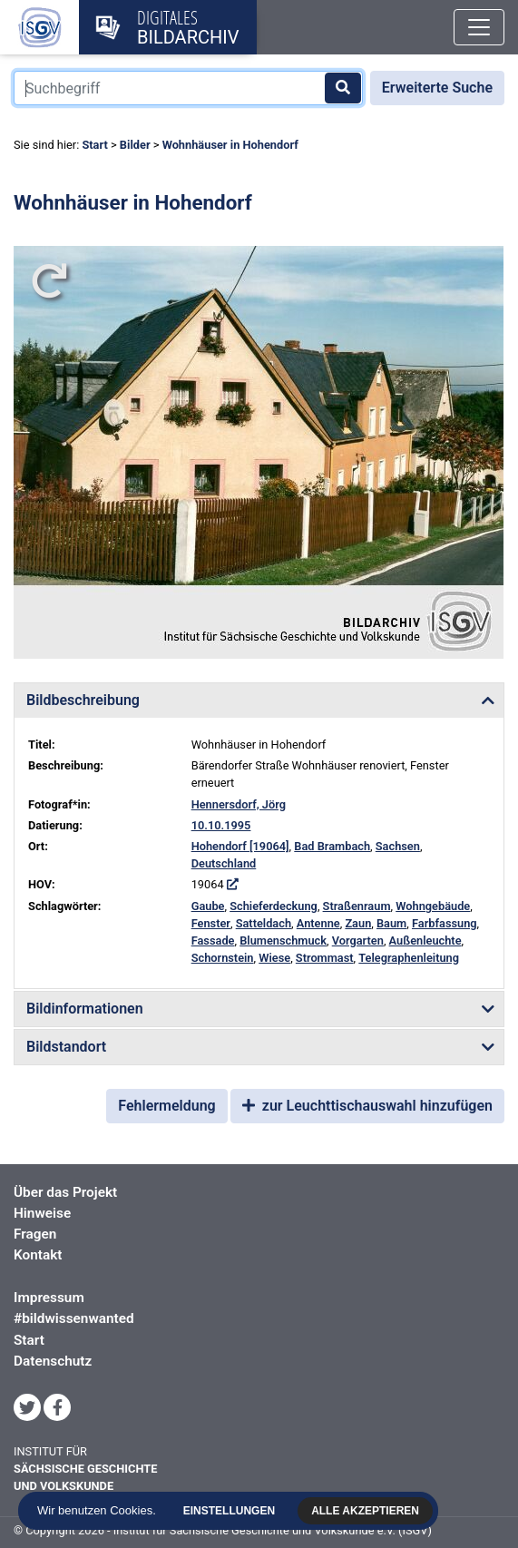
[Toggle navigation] (479, 27)
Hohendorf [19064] (240, 846)
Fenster (210, 923)
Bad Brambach (332, 846)
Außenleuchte (425, 940)
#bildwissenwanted (74, 1318)
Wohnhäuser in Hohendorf (230, 145)
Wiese (274, 958)
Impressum (49, 1297)
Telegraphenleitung (408, 958)
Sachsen (398, 846)
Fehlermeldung (166, 1105)
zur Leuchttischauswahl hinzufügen (367, 1105)
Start (94, 145)
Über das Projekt (65, 1192)
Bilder (135, 145)
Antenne (318, 923)
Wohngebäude (433, 906)
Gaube (208, 906)
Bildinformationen (84, 1008)
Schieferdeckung (274, 906)
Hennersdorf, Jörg (238, 804)
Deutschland (224, 863)
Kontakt (38, 1255)
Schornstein (222, 958)
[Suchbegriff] (188, 88)
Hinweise (42, 1213)
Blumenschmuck (283, 940)
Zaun (358, 923)
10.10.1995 (221, 825)
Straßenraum (357, 906)
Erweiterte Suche (437, 87)
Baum (391, 923)
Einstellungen (227, 1510)
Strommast (325, 958)
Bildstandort (66, 1046)
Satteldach (263, 923)
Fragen (35, 1234)
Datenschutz (53, 1361)
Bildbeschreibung (83, 700)
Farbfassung (444, 923)
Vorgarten (358, 940)
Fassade (213, 940)
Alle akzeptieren (363, 1510)
